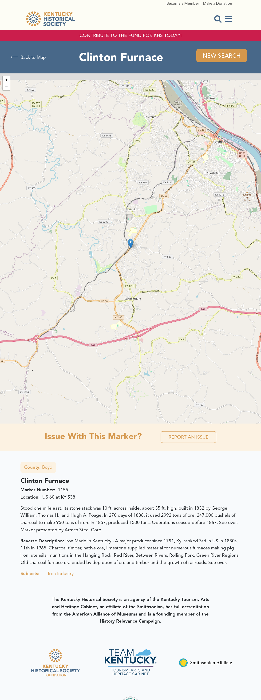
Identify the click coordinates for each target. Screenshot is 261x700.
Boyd (38, 468)
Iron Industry (61, 574)
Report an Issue (188, 437)
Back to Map (33, 57)
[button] (131, 244)
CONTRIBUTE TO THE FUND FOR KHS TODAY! (130, 35)
